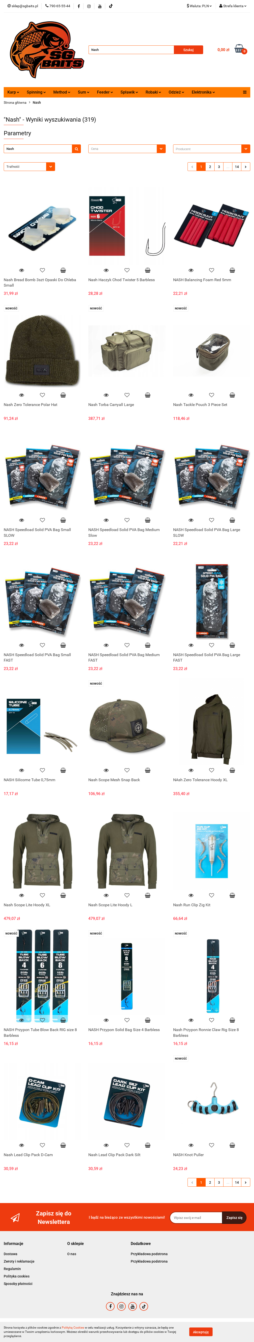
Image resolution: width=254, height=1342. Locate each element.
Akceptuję (201, 1332)
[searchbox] (208, 149)
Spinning (36, 92)
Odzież (176, 92)
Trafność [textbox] (13, 166)
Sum (84, 92)
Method (61, 92)
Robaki (153, 92)
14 (237, 167)
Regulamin (12, 1269)
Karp (13, 92)
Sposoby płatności (18, 1284)
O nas (71, 1254)
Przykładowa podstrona (149, 1254)
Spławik (129, 92)
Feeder (105, 92)
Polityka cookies (17, 1276)
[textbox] (122, 148)
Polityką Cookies (73, 1327)
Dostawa (10, 1254)
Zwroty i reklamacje (19, 1261)
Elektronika (203, 92)
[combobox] (126, 148)
